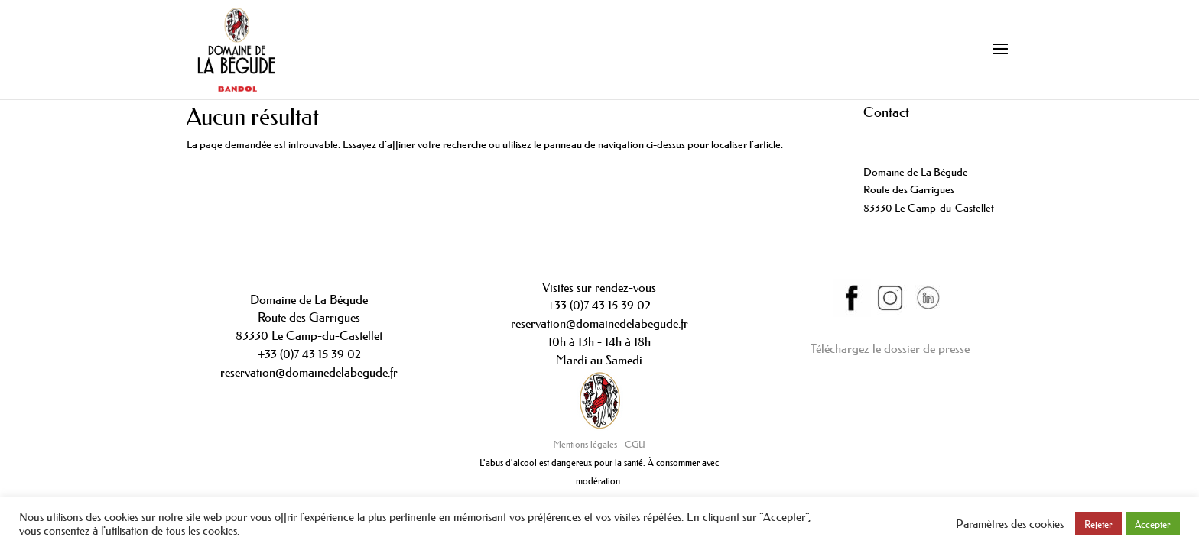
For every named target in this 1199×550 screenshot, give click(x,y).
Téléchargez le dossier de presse (890, 348)
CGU (635, 444)
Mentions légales (585, 444)
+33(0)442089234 (905, 135)
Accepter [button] (1153, 523)
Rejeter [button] (1098, 523)
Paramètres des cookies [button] (1010, 524)
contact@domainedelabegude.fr (934, 153)
